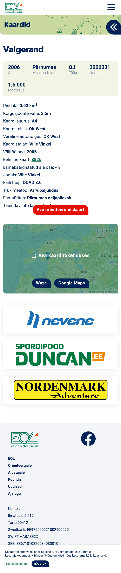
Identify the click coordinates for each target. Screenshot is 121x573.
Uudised (15, 486)
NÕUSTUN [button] (40, 563)
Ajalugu (14, 493)
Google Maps (71, 283)
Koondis (15, 479)
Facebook (88, 438)
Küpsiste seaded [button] (17, 564)
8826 (36, 159)
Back (113, 27)
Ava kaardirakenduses (64, 255)
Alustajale (16, 472)
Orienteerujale (20, 465)
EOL (11, 458)
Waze (41, 283)
